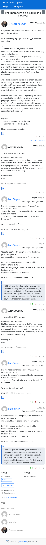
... (3, 133)
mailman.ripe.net (15, 2)
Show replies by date (36, 140)
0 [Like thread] (31, 136)
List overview (6, 480)
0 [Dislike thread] (36, 136)
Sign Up (18, 6)
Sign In (7, 6)
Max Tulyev (14, 199)
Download (8, 485)
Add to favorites (9, 497)
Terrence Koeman (17, 23)
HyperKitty (23, 541)
